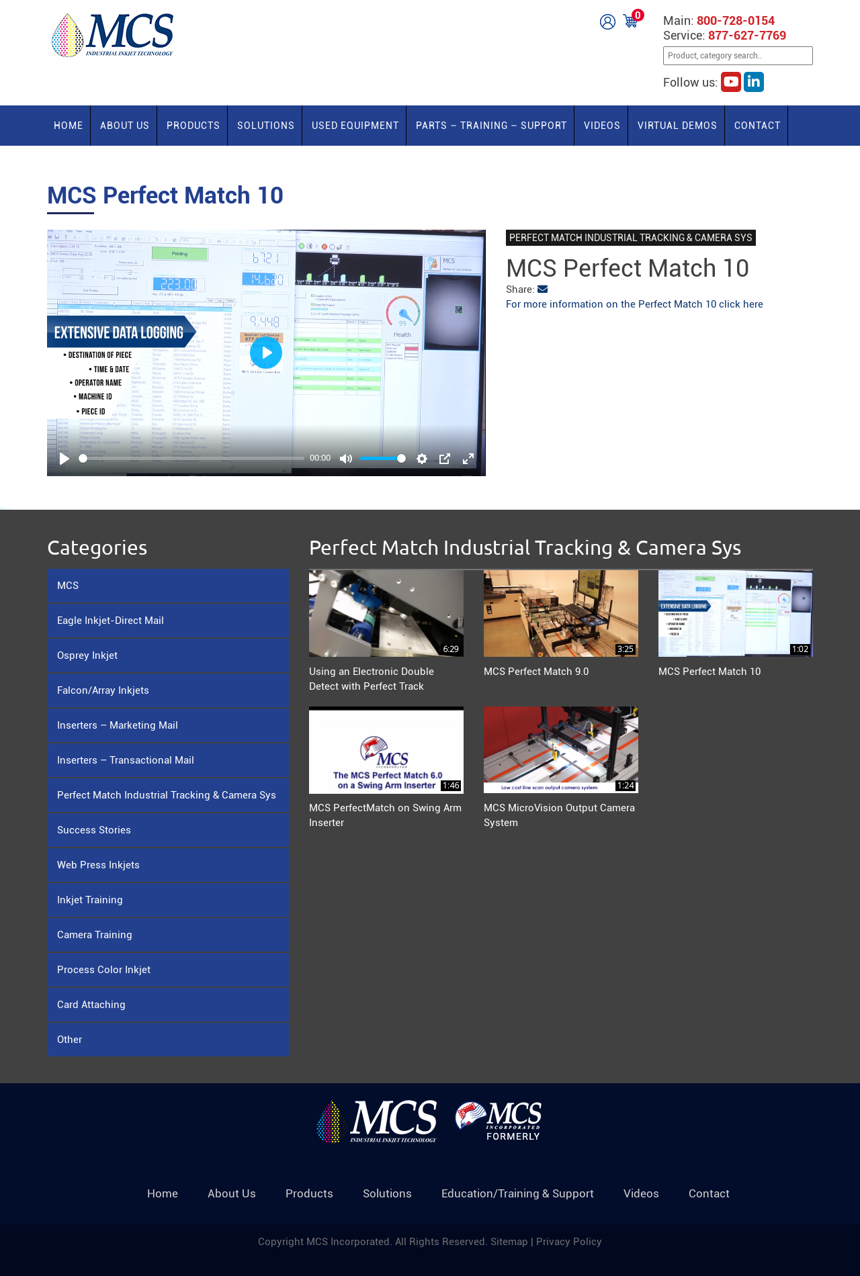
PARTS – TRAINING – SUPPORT (491, 125)
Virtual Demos (678, 125)
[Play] (64, 458)
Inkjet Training (90, 900)
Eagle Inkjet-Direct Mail (110, 620)
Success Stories (94, 830)
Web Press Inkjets (98, 865)
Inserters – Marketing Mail (117, 725)
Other (69, 1040)
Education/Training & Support (517, 1193)
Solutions (266, 125)
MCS (68, 586)
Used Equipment (355, 125)
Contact (757, 125)
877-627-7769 (747, 35)
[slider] (191, 458)
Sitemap (510, 1242)
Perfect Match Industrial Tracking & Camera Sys (166, 795)
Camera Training (94, 935)
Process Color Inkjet (103, 970)
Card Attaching (91, 1005)
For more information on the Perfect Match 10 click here (634, 304)
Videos (602, 125)
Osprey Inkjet (87, 655)
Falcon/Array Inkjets (103, 690)
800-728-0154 (736, 20)
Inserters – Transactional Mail (125, 760)
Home (68, 125)
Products (193, 125)
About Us (125, 125)
